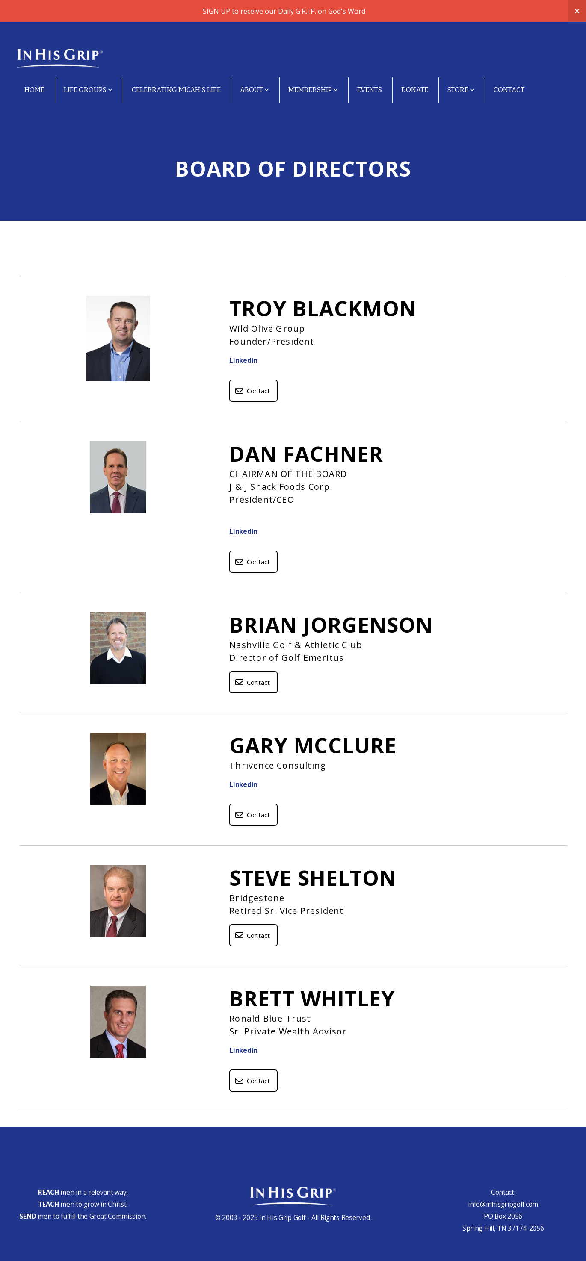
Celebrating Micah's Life (176, 90)
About (254, 90)
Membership (313, 90)
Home (34, 90)
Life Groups (88, 90)
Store (460, 90)
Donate (414, 90)
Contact (509, 90)
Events (369, 90)
